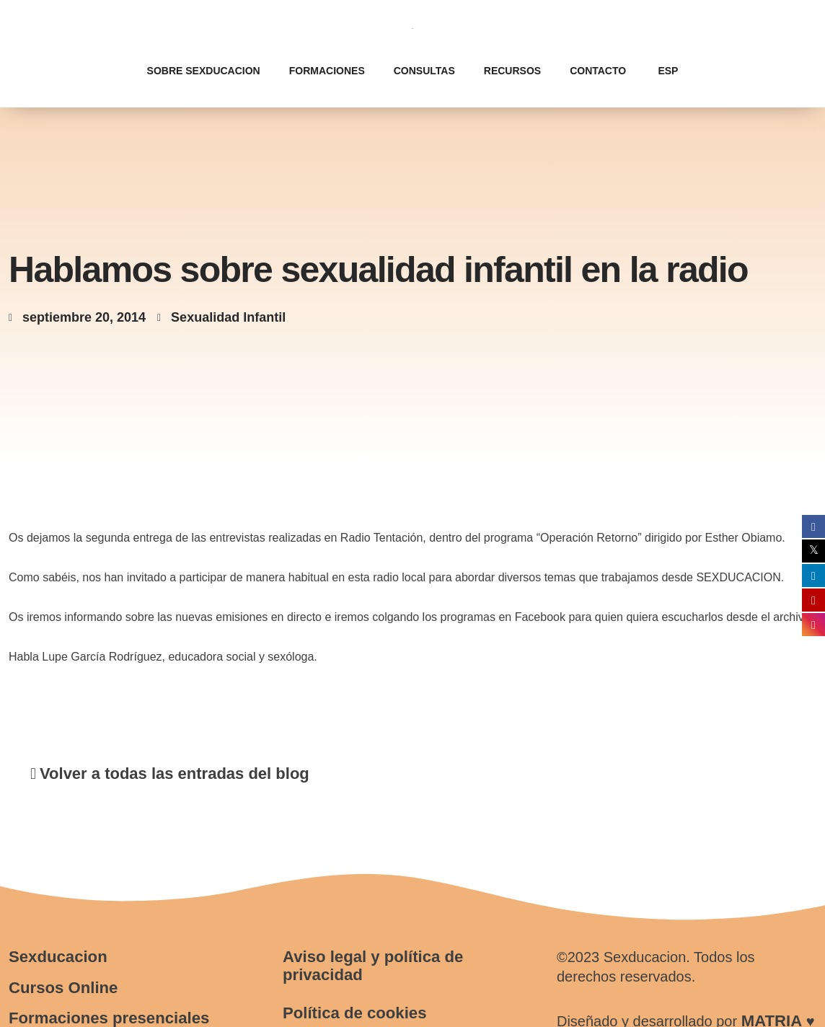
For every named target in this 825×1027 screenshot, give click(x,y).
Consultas (424, 70)
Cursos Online (63, 988)
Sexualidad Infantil (228, 317)
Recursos (512, 70)
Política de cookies (354, 1013)
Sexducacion (58, 957)
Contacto (598, 70)
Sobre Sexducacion (203, 70)
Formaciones (327, 70)
